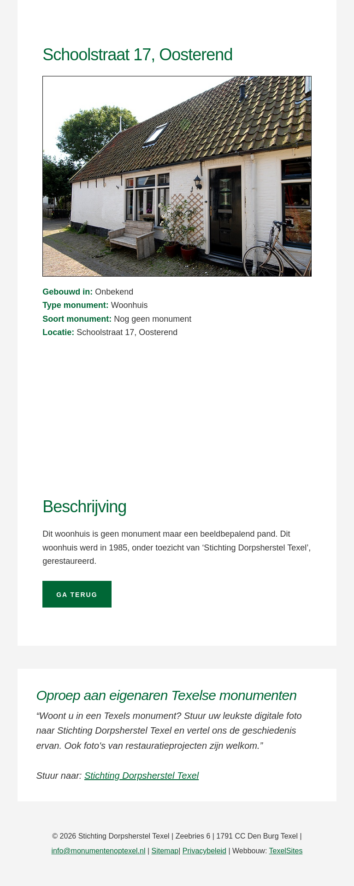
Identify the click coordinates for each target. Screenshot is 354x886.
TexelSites (286, 851)
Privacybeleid (204, 851)
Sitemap (165, 851)
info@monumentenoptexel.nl (99, 851)
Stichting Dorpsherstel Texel (141, 775)
